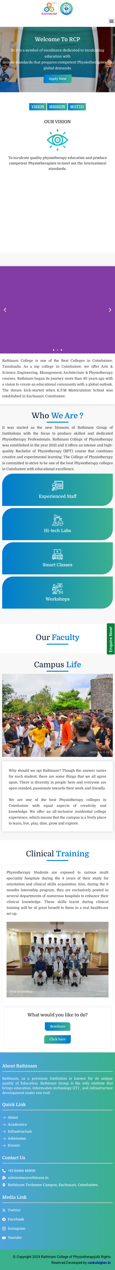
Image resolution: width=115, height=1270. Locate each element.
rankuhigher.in (99, 1263)
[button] (111, 21)
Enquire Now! (110, 639)
